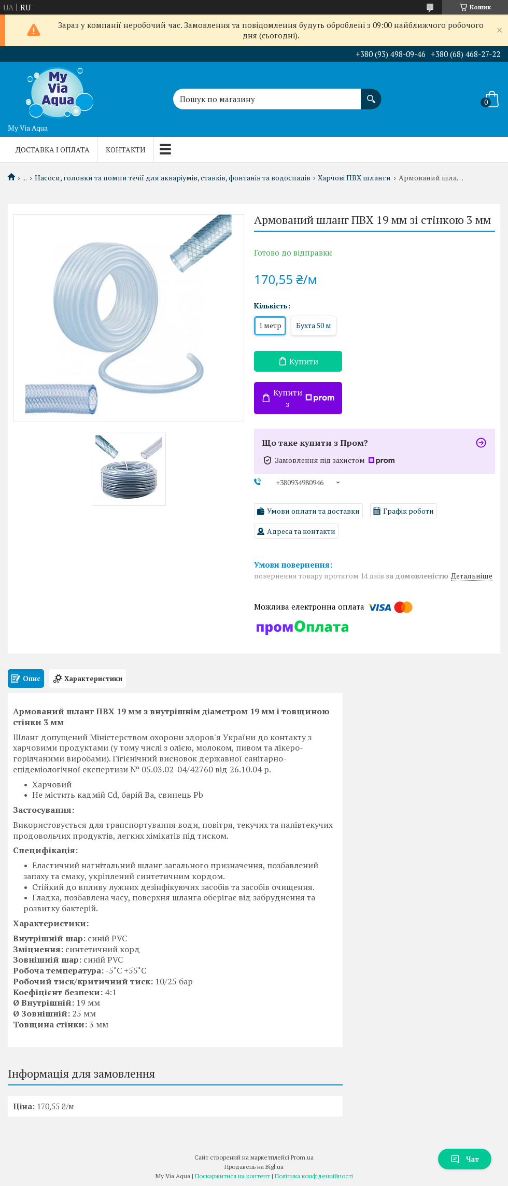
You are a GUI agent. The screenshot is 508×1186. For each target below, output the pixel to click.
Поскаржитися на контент (232, 1176)
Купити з (303, 398)
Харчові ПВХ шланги (354, 177)
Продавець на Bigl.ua (254, 1166)
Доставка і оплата (53, 149)
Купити (303, 361)
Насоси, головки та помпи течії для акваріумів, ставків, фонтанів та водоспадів (173, 177)
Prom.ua (302, 1157)
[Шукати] (371, 93)
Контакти (126, 149)
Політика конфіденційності (314, 1176)
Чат (464, 1159)
